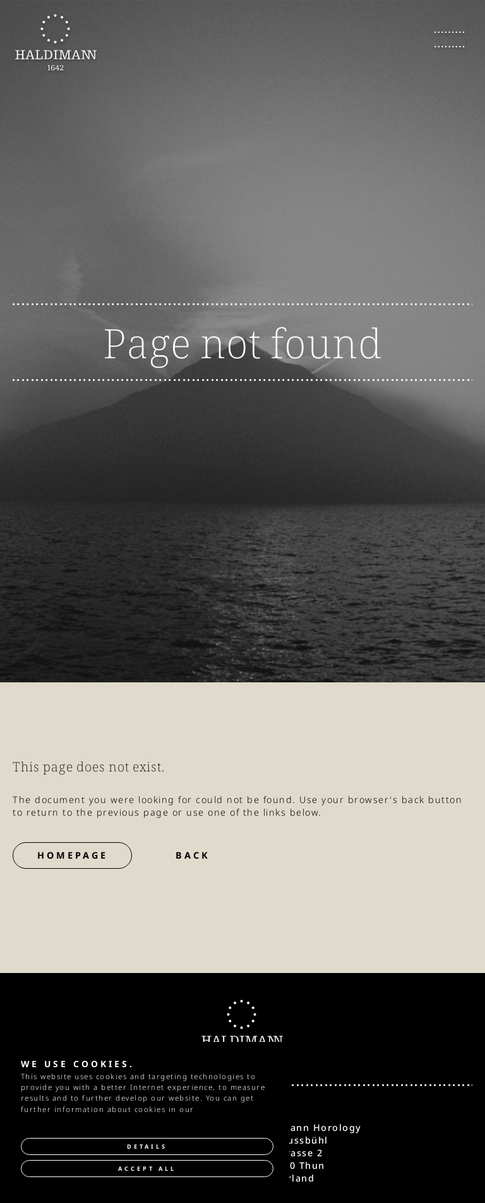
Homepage (72, 855)
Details (147, 1146)
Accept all (147, 1168)
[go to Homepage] (56, 43)
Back (193, 855)
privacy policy (225, 1109)
